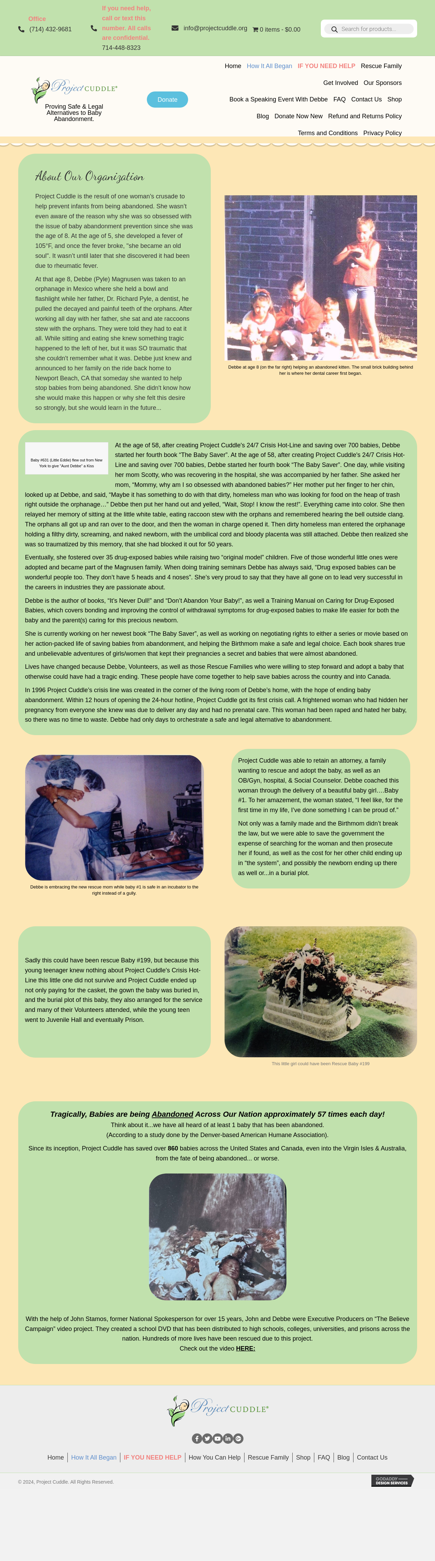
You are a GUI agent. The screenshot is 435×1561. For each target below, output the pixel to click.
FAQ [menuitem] (324, 1457)
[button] (197, 1438)
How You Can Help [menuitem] (215, 1457)
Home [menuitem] (55, 1457)
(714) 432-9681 (51, 29)
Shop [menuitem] (303, 1457)
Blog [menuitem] (343, 1457)
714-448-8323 (121, 47)
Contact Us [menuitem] (372, 1457)
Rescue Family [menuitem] (268, 1457)
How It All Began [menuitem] (94, 1457)
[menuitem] (152, 1458)
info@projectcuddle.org (215, 28)
